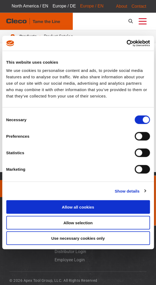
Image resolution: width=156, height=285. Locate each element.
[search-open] (131, 21)
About (121, 6)
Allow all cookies (78, 207)
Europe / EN (92, 6)
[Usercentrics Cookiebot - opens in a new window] (126, 43)
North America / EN (30, 6)
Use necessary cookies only (78, 238)
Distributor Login (70, 252)
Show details (127, 191)
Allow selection (78, 222)
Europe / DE (64, 6)
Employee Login (70, 260)
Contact (138, 6)
